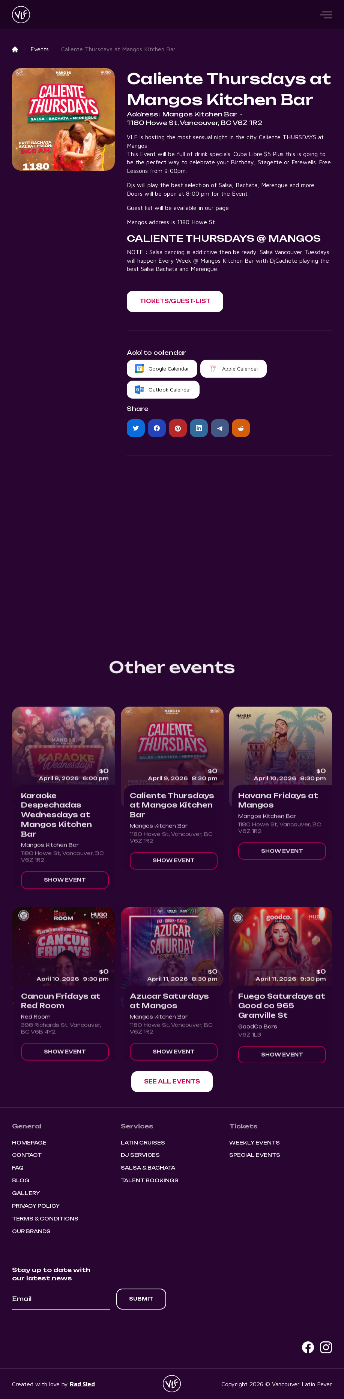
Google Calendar (169, 368)
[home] (21, 15)
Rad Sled (82, 1384)
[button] (326, 15)
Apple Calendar (240, 368)
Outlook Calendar (170, 389)
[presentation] (69, 1330)
